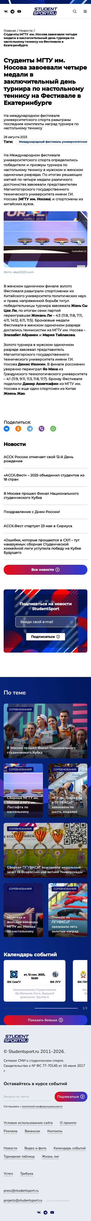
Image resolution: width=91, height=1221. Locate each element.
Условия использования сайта (28, 1122)
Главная (10, 30)
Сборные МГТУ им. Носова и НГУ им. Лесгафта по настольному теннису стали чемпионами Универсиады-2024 (23, 805)
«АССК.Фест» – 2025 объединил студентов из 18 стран (44, 477)
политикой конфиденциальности (42, 1106)
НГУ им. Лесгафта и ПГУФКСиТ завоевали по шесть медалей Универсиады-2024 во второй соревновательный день (68, 805)
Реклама (10, 1131)
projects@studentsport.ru (23, 1200)
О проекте (68, 1122)
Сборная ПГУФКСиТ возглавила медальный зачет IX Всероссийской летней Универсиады (45, 869)
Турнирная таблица (19, 1156)
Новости (26, 30)
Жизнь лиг (50, 1156)
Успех (8, 1173)
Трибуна (26, 1173)
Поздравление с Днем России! (32, 512)
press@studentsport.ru (21, 1190)
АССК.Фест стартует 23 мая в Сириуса (38, 526)
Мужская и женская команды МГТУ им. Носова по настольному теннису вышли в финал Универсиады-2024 (23, 924)
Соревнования (20, 709)
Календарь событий (70, 1148)
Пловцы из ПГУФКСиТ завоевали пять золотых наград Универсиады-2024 (67, 924)
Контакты (54, 1131)
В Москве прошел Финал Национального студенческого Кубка (41, 495)
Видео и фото (35, 1148)
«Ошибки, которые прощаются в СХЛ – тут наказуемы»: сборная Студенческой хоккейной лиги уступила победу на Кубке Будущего (42, 546)
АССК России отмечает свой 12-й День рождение (38, 459)
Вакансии (32, 1131)
